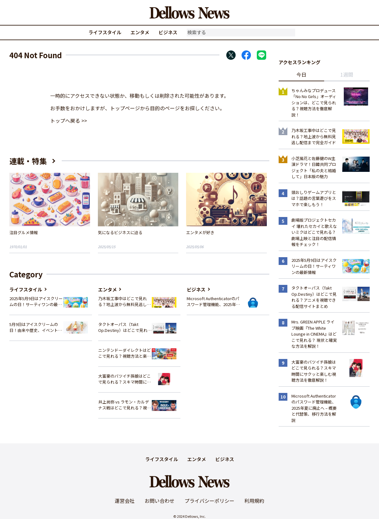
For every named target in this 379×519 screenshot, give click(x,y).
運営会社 (125, 500)
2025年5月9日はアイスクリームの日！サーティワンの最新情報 (36, 301)
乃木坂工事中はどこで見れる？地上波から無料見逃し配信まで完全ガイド (124, 301)
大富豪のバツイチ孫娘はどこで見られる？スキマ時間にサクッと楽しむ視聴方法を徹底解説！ (124, 379)
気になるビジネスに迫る (120, 232)
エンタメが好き (200, 232)
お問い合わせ (160, 500)
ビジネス (168, 32)
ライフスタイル (105, 32)
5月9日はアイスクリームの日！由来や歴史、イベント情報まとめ (35, 327)
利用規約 (254, 500)
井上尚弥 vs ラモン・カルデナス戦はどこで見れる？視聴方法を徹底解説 (124, 405)
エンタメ (140, 32)
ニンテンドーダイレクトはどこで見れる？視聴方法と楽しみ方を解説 (124, 353)
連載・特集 (28, 160)
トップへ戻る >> (68, 120)
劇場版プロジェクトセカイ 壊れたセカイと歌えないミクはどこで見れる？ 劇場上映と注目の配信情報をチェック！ (314, 232)
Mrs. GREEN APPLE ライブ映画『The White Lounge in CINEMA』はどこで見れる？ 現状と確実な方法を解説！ (314, 334)
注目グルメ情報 (23, 232)
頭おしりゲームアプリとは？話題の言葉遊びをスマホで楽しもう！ (313, 198)
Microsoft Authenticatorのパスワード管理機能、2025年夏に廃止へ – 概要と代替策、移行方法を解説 (213, 301)
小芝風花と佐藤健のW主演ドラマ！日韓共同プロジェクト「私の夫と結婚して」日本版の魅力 (313, 167)
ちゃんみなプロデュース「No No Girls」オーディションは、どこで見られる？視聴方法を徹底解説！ (313, 102)
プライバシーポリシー (209, 500)
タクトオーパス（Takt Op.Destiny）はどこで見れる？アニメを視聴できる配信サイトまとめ (124, 327)
